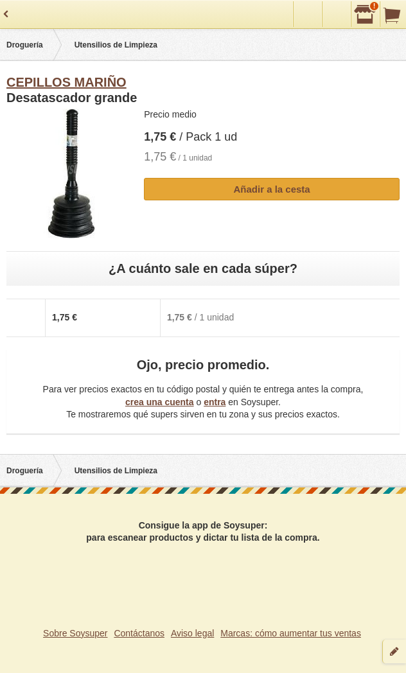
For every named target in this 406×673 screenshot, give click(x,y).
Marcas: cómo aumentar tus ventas (290, 633)
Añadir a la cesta (271, 189)
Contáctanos (139, 633)
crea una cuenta (159, 402)
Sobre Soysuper (75, 633)
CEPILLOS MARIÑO (66, 82)
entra (214, 402)
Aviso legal (192, 633)
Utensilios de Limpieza (116, 44)
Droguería (24, 44)
